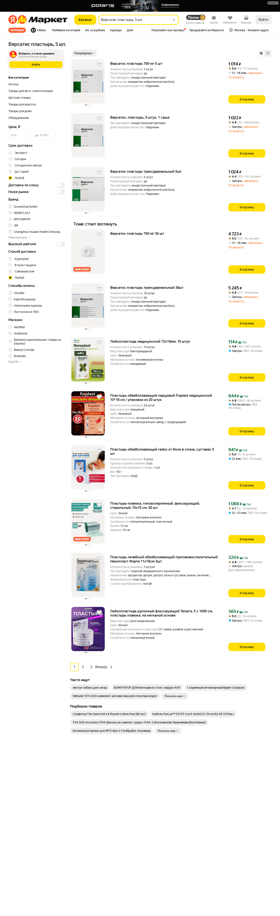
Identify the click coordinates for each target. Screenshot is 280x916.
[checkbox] (36, 207)
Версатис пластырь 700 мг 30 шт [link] (137, 233)
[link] (90, 687)
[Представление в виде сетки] (267, 53)
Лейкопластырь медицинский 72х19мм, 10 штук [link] (150, 341)
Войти (263, 20)
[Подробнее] (273, 3)
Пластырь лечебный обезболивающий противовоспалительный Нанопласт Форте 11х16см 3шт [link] (164, 559)
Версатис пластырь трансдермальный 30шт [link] (146, 287)
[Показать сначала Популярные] (84, 53)
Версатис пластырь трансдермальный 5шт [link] (146, 171)
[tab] (18, 30)
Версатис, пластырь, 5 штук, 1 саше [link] (139, 117)
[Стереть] (173, 19)
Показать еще (175, 695)
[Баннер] (140, 6)
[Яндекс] (12, 19)
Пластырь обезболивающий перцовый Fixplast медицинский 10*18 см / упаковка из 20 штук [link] (161, 397)
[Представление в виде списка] (261, 53)
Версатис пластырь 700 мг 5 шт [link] (136, 63)
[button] (273, 3)
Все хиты (17, 30)
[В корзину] (246, 99)
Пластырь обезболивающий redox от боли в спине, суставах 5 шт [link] (162, 451)
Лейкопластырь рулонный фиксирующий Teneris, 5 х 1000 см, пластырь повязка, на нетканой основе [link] (161, 613)
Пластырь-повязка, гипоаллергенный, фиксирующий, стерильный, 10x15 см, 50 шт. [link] (155, 505)
